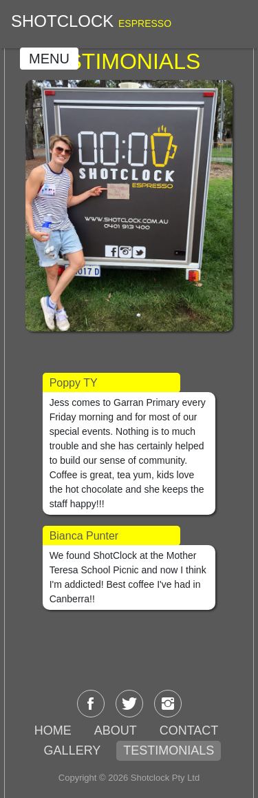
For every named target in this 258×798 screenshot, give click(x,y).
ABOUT (115, 730)
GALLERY (72, 750)
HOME (53, 730)
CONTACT (189, 730)
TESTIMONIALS (168, 750)
